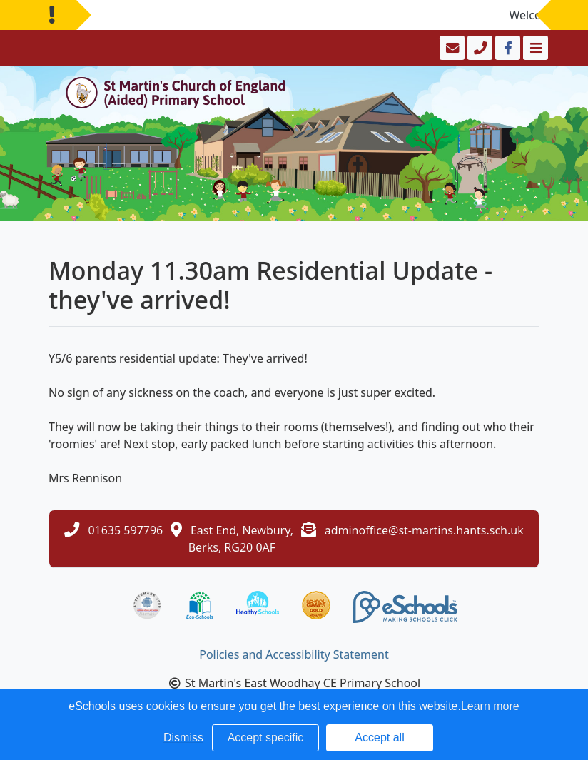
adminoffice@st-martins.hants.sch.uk (424, 530)
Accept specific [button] (266, 737)
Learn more (490, 706)
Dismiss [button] (183, 737)
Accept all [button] (379, 737)
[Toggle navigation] (534, 48)
